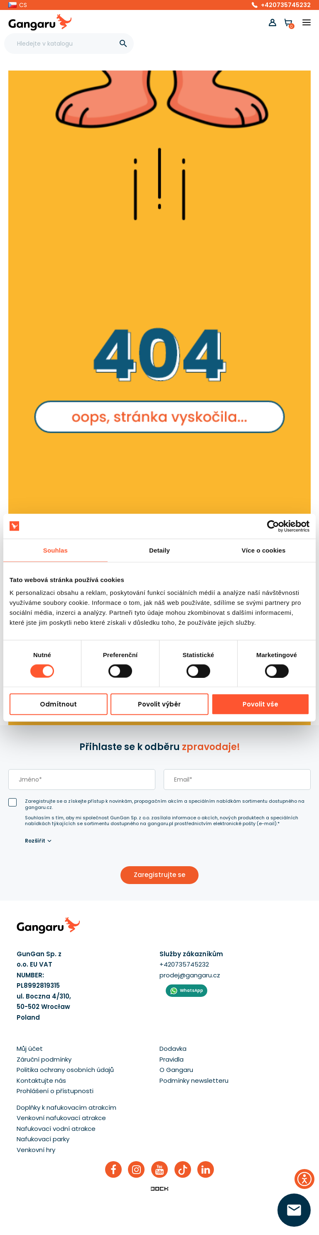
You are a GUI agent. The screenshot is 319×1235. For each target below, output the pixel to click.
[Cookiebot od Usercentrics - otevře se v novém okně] (273, 526)
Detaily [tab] (159, 549)
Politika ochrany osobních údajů (65, 1069)
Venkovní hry (36, 1149)
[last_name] (81, 779)
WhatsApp (191, 990)
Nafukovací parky (43, 1139)
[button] (17, 5)
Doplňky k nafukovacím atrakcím (66, 1107)
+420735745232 (286, 5)
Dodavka (173, 1048)
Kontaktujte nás (41, 1080)
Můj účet (30, 1048)
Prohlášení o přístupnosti (55, 1090)
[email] (237, 779)
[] (123, 43)
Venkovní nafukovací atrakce (61, 1117)
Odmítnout (58, 704)
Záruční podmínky (44, 1059)
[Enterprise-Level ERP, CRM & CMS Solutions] (159, 1188)
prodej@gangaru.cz (190, 975)
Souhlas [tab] (55, 549)
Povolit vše (260, 704)
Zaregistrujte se (159, 874)
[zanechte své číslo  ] (294, 1210)
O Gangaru (176, 1069)
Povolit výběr (159, 704)
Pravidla (172, 1059)
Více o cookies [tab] (264, 549)
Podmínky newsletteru (194, 1080)
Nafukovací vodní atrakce (56, 1128)
